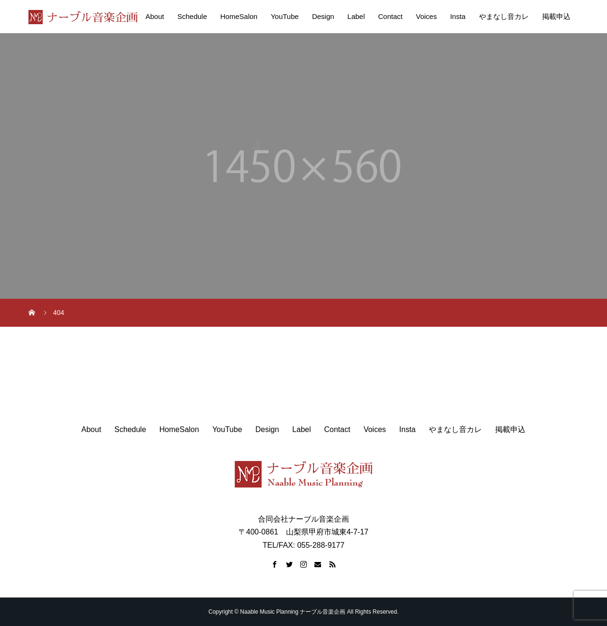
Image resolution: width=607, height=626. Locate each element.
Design (323, 16)
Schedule (192, 16)
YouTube (285, 16)
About (155, 16)
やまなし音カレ (504, 16)
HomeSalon (239, 16)
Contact (390, 16)
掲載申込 (556, 16)
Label (356, 16)
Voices (426, 16)
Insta (458, 16)
